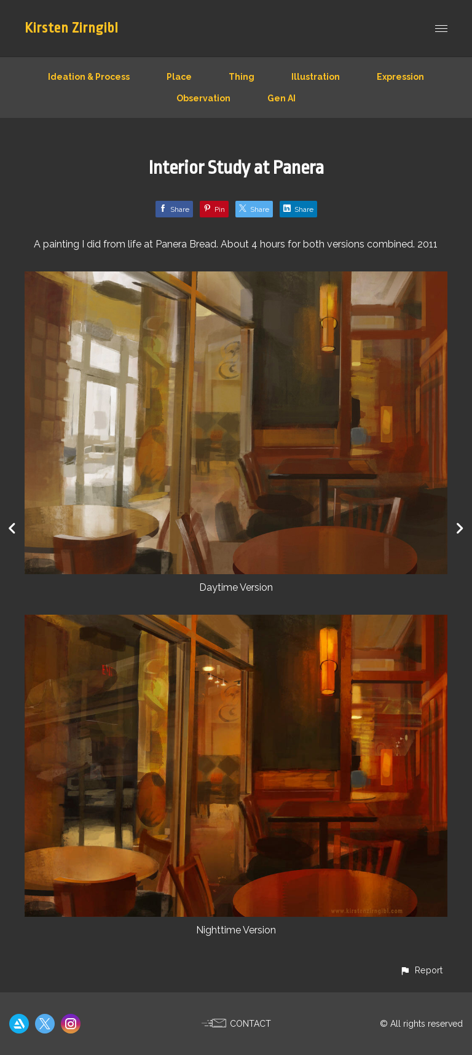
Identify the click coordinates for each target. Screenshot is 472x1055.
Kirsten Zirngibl (72, 28)
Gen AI (281, 98)
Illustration (315, 77)
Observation (203, 98)
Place (179, 77)
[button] (421, 970)
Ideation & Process (89, 77)
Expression (400, 77)
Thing (241, 77)
